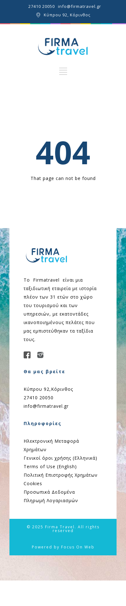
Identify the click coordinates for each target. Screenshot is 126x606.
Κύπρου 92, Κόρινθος (67, 15)
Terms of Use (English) (50, 466)
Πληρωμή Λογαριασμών (51, 500)
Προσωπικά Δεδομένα (49, 492)
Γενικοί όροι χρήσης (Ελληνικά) (60, 458)
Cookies (33, 483)
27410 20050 (41, 6)
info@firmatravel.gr (79, 6)
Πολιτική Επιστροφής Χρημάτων (61, 475)
